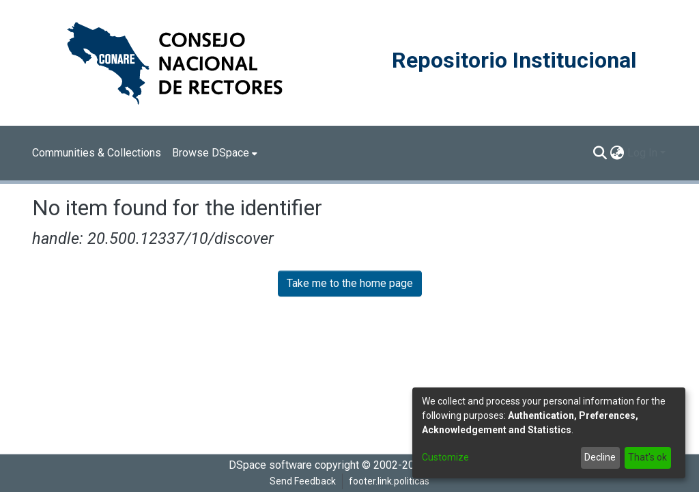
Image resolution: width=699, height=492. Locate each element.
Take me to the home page (350, 283)
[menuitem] (214, 153)
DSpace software (270, 465)
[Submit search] (600, 153)
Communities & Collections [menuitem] (96, 152)
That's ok (647, 457)
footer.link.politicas (389, 481)
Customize (445, 457)
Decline (600, 457)
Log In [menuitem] (642, 152)
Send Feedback (303, 481)
